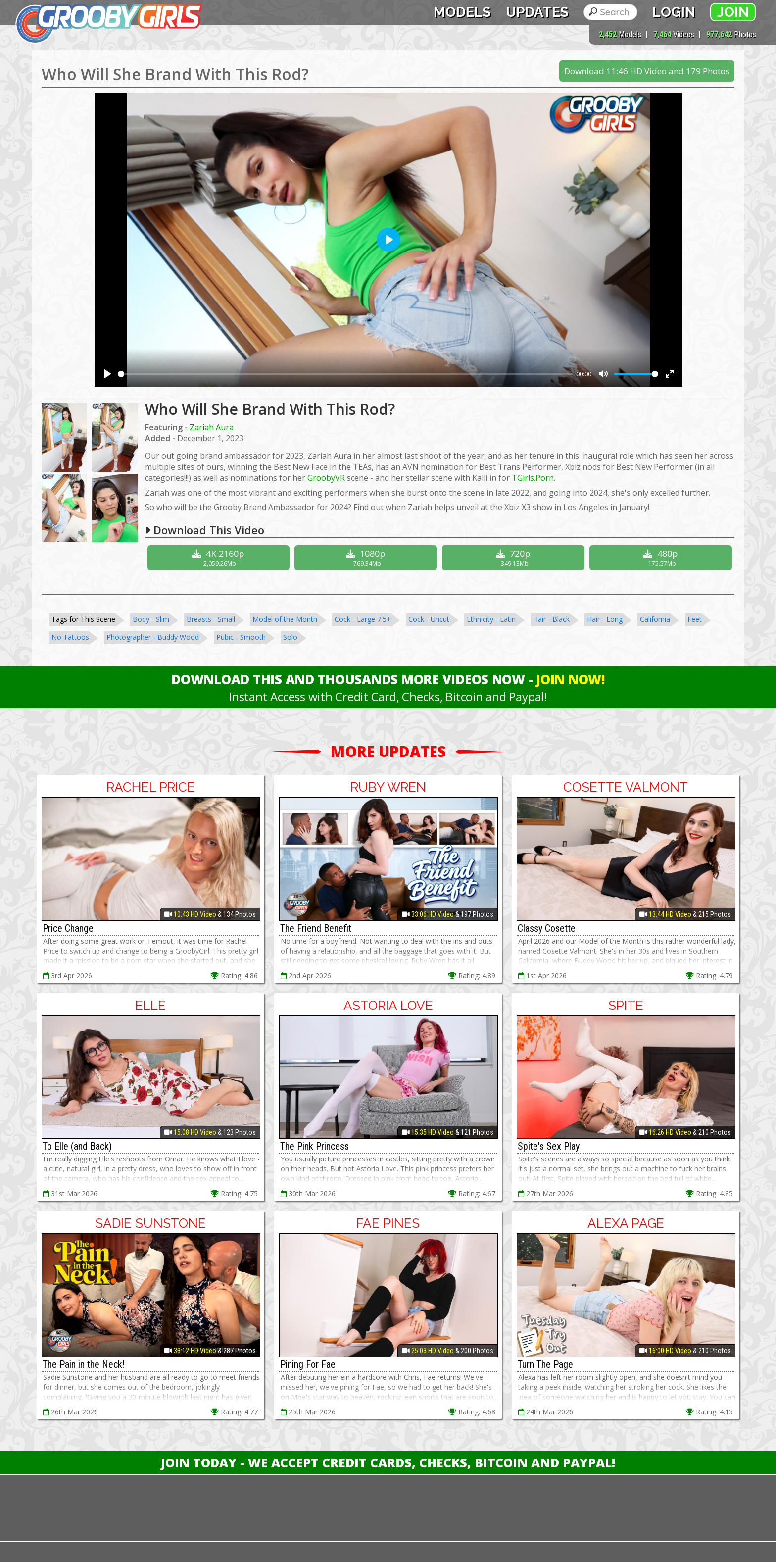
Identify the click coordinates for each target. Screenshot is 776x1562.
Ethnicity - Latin (491, 619)
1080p (367, 558)
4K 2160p (220, 558)
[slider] (345, 374)
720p (514, 558)
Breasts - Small (211, 619)
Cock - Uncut (428, 619)
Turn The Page (545, 1364)
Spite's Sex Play (549, 1146)
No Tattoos (70, 637)
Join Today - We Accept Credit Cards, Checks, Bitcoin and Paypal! (388, 1462)
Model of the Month (284, 619)
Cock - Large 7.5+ (363, 619)
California (655, 619)
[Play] (107, 374)
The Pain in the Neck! (84, 1364)
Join (733, 12)
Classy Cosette (547, 928)
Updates (537, 12)
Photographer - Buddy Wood (152, 637)
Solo (290, 637)
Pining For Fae (308, 1364)
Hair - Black (551, 619)
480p (661, 558)
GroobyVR (326, 477)
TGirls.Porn (533, 477)
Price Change (68, 928)
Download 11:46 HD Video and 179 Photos (646, 71)
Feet (694, 619)
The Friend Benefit (315, 928)
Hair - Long (605, 619)
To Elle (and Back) (77, 1146)
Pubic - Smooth (241, 637)
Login (673, 12)
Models (462, 12)
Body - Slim (151, 619)
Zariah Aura (212, 427)
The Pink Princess (314, 1146)
